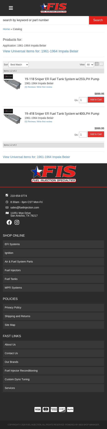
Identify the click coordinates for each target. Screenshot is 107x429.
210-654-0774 (18, 195)
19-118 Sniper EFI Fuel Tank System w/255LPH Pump (62, 79)
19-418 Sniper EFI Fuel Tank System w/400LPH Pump (62, 114)
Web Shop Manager (89, 425)
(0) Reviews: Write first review (38, 87)
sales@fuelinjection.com (24, 207)
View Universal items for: (40, 51)
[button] (53, 20)
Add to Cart (96, 99)
